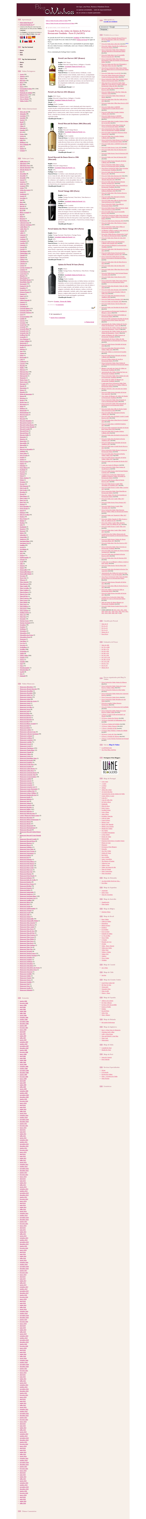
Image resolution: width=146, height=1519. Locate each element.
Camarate (23, 235)
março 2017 (23, 1275)
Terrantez (22, 576)
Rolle (21, 525)
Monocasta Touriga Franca (28, 953)
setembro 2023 (24, 1434)
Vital (21, 663)
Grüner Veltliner (24, 341)
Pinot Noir (23, 502)
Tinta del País (24, 596)
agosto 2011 (23, 1138)
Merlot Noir (23, 402)
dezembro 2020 (24, 1366)
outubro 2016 (24, 1264)
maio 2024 (23, 1450)
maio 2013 (23, 1181)
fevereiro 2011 (24, 1125)
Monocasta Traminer (26, 959)
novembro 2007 (24, 1046)
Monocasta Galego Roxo (27, 770)
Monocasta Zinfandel (26, 990)
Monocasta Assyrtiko (26, 707)
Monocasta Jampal (25, 803)
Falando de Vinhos (107, 933)
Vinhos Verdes (24, 101)
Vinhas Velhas (24, 655)
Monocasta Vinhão (25, 976)
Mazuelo (22, 392)
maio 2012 (23, 1156)
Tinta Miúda (23, 602)
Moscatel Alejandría (26, 421)
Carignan (22, 239)
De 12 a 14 (105, 630)
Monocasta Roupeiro (26, 888)
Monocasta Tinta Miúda (27, 939)
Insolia (22, 347)
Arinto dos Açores (25, 190)
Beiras (22, 82)
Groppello (23, 337)
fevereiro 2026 (24, 1493)
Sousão (22, 555)
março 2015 (23, 1226)
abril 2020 (23, 1350)
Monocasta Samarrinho (27, 892)
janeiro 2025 (23, 1466)
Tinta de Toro (24, 594)
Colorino (22, 263)
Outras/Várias (24, 461)
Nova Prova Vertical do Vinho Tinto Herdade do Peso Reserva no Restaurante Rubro (115, 577)
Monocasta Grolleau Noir (27, 791)
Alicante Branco (24, 169)
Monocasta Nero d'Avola (27, 851)
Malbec (22, 367)
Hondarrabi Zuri (25, 345)
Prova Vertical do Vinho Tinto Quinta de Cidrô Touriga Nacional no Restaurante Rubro (115, 363)
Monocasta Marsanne (26, 817)
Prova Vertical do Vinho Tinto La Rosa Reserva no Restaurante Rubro (113, 165)
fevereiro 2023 (24, 1419)
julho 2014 (23, 1209)
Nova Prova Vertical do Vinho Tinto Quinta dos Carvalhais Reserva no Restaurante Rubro (115, 68)
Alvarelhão (23, 174)
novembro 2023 (24, 1438)
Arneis (22, 192)
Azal (21, 200)
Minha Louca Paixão (108, 826)
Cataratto (22, 245)
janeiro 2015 (23, 1221)
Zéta (21, 674)
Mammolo (23, 378)
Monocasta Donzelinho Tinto (28, 758)
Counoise (22, 269)
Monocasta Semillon (26, 900)
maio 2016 (23, 1254)
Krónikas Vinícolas (107, 816)
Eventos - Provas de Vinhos (62, 301)
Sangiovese (23, 539)
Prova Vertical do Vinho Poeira (111, 697)
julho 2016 (23, 1258)
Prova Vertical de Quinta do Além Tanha (113, 690)
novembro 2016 (24, 1266)
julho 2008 (23, 1062)
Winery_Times (106, 993)
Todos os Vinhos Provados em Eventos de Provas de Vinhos (60, 23)
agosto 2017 (23, 1285)
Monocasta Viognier (25, 978)
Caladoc (22, 231)
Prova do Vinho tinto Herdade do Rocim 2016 (115, 435)
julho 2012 (23, 1160)
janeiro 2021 (23, 1368)
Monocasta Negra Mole (26, 849)
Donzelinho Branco (25, 280)
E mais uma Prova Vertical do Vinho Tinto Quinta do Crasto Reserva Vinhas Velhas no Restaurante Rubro (114, 385)
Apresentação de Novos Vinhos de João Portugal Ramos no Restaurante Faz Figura (114, 339)
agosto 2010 (23, 1113)
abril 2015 (23, 1228)
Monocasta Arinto (25, 699)
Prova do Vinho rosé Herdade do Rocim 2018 (115, 307)
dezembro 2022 (24, 1415)
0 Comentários (60, 304)
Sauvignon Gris (24, 543)
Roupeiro (22, 529)
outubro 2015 (24, 1240)
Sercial (22, 547)
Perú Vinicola (105, 1059)
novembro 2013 (24, 1193)
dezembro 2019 (24, 1342)
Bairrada (22, 80)
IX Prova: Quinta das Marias (110, 718)
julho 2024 (23, 1454)
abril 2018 (23, 1301)
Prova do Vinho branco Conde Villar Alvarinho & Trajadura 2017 (112, 484)
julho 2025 (23, 1479)
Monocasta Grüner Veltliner (28, 793)
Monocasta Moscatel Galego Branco (30, 832)
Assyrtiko (22, 198)
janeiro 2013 (23, 1172)
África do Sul (24, 112)
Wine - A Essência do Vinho (109, 1076)
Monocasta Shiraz (25, 902)
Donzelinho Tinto (25, 282)
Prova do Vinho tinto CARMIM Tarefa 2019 (114, 144)
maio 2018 (23, 1303)
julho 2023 (23, 1430)
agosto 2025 (23, 1481)
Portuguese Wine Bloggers (109, 847)
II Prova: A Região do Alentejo (110, 736)
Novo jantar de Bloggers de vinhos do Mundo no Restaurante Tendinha (115, 397)
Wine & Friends (106, 869)
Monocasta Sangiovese (26, 894)
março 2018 (23, 1299)
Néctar (103, 1070)
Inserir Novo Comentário (58, 317)
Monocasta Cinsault (25, 752)
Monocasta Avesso (25, 709)
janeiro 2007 (23, 1025)
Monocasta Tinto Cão (26, 947)
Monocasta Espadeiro (26, 762)
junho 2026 (23, 1501)
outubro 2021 (24, 1387)
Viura (21, 666)
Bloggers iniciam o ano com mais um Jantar (114, 388)
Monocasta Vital (24, 984)
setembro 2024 (24, 1458)
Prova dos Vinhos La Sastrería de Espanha (114, 352)
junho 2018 (23, 1305)
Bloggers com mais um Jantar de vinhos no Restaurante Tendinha (114, 369)
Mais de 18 (105, 624)
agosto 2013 (23, 1187)
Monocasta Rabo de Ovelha (28, 880)
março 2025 (23, 1470)
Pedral (22, 476)
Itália (21, 140)
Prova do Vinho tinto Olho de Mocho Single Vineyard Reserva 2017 (114, 201)
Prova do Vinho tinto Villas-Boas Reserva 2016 (115, 269)
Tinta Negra (23, 604)
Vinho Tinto (105, 950)
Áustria (22, 120)
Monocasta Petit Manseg (27, 863)
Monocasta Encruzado (26, 760)
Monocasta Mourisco (26, 843)
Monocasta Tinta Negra (27, 929)
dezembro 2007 (24, 1048)
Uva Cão (22, 643)
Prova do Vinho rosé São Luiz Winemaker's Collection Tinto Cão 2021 (114, 65)
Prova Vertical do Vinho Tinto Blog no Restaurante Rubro (113, 205)
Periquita (22, 482)
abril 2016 (23, 1252)
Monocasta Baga (24, 713)
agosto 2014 (23, 1211)
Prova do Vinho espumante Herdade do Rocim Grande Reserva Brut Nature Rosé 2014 (115, 319)
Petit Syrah (23, 488)
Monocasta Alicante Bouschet (28, 689)
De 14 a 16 (105, 628)
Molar (21, 406)
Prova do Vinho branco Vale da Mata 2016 (114, 565)
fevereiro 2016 (24, 1248)
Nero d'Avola (23, 455)
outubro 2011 (23, 1142)
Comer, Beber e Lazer (108, 796)
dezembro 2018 (24, 1317)
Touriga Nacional (25, 623)
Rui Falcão (105, 855)
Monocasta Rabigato (26, 878)
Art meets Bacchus (107, 792)
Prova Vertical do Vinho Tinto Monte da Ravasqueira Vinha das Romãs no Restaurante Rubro (115, 60)
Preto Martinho (24, 506)
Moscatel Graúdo (25, 429)
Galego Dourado (24, 300)
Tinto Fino (23, 617)
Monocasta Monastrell (26, 826)
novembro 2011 (24, 1144)
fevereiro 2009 (24, 1076)
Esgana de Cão (24, 286)
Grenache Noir (24, 333)
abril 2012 (23, 1154)
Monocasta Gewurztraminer (28, 777)
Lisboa (30, 88)
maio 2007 (23, 1034)
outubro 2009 (24, 1093)
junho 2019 (23, 1330)
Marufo (22, 386)
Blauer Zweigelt (24, 212)
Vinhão (22, 653)
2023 (115, 610)
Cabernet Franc (24, 223)
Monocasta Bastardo (26, 719)
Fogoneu (22, 294)
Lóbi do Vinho (106, 818)
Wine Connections (107, 871)
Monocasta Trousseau (26, 972)
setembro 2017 (24, 1287)
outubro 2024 (24, 1460)
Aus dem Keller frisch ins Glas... (111, 881)
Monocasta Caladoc (25, 730)
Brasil (21, 122)
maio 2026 (23, 1499)
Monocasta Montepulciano (27, 828)
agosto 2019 (23, 1334)
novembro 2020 (24, 1364)
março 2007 (23, 1030)
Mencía (22, 396)
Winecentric (105, 1040)
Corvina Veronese (25, 267)
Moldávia (22, 142)
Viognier (22, 657)
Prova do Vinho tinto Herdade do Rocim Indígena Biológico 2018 (113, 190)
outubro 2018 (24, 1313)
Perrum (22, 484)
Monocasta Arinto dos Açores (28, 701)
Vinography (105, 987)
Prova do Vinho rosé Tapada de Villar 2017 (114, 515)
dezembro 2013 (24, 1195)
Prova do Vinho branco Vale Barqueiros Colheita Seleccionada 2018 (113, 242)
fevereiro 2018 (24, 1297)
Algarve (22, 78)
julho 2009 (23, 1087)
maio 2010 (23, 1107)
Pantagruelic (105, 839)
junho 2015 (23, 1232)
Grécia (22, 136)
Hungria (22, 138)
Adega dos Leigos (107, 790)
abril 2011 (23, 1130)
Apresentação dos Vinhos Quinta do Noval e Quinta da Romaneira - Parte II (114, 328)
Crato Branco (24, 272)
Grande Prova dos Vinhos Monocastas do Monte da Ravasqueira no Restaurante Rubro (115, 534)
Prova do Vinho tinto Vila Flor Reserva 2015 (114, 543)
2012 (126, 611)
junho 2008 (23, 1060)
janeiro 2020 (23, 1344)
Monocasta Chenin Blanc (27, 750)
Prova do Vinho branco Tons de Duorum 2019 (115, 153)
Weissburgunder (24, 668)
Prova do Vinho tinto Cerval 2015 (111, 73)
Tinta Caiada (23, 586)
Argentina (23, 116)
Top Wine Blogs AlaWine (109, 750)
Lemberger (23, 361)
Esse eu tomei (105, 931)
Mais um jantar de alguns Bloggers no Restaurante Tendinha (112, 603)
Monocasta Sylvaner (26, 910)
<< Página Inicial (89, 322)
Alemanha (23, 114)
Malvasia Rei (23, 376)
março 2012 (23, 1152)
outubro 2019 (24, 1338)
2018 (106, 611)
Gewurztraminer (25, 316)
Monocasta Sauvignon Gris (28, 898)
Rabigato (22, 512)
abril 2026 (23, 1497)
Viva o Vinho (105, 958)
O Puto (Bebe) (106, 834)
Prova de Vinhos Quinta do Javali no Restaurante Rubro (112, 360)
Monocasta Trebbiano (26, 961)
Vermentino (23, 651)
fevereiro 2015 (24, 1223)
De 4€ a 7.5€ (105, 663)
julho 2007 (23, 1038)
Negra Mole (23, 453)
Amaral (22, 180)
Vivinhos (104, 960)
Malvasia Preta (24, 374)
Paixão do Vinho (106, 837)
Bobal (21, 216)
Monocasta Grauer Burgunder (28, 789)
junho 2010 (23, 1109)
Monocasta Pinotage (26, 874)
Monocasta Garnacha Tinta (28, 774)
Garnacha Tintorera (26, 312)
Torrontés (22, 619)
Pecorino (22, 472)
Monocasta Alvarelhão (26, 691)
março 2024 (23, 1446)
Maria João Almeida (107, 824)
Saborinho (23, 535)
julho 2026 (23, 1503)
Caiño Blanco (24, 227)
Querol (22, 510)
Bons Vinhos (105, 919)
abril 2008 (23, 1056)
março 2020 (23, 1348)
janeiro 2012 (23, 1148)
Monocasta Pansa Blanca (27, 861)
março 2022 (23, 1397)
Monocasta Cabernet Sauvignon (29, 734)
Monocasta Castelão (25, 742)
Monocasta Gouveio (25, 781)
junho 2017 (23, 1281)
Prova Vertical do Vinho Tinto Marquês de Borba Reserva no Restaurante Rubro (114, 404)
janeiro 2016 (23, 1246)
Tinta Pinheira (24, 606)
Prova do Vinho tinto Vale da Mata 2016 (113, 266)
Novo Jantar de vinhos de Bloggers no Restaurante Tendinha (112, 380)
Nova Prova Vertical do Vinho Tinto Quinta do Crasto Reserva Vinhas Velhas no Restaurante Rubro (115, 217)
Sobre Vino (105, 1013)
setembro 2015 (24, 1238)
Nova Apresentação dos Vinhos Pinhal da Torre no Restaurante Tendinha (113, 129)
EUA (21, 132)
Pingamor (104, 845)
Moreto (22, 416)
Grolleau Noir (24, 335)
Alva (21, 171)
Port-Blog (104, 883)
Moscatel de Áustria (25, 423)
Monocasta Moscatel (26, 830)
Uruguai (22, 150)
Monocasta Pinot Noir (26, 872)
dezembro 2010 (24, 1121)
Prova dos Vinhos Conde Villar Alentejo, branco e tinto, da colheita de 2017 (113, 523)
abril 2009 (23, 1081)
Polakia (104, 1009)
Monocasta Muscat (25, 845)
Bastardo (22, 208)
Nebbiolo (22, 451)
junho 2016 (23, 1256)
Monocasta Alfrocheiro (26, 687)
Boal (21, 214)
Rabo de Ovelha (24, 514)
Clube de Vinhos (106, 921)
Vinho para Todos (107, 948)
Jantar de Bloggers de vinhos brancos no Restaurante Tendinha (113, 336)
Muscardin (23, 445)
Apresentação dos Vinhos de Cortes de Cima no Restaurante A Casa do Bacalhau (114, 573)
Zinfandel (22, 676)
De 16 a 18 (105, 626)
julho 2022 (23, 1405)
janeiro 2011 (23, 1123)
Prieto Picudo (24, 508)
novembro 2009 (24, 1095)
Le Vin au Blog (106, 936)
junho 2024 (23, 1452)
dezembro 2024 (24, 1464)
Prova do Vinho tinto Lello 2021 (111, 44)
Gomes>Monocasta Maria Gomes (29, 815)
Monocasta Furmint (25, 766)
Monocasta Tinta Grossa (27, 937)
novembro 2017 (24, 1291)
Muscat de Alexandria (26, 449)
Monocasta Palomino (26, 859)
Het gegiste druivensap (108, 1022)
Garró (21, 314)
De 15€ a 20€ (105, 655)
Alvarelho (22, 176)
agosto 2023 (23, 1432)
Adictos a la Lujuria (107, 1001)
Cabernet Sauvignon (26, 225)
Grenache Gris (24, 331)
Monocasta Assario (25, 705)
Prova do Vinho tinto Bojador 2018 (112, 290)
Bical (21, 210)
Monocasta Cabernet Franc (28, 732)
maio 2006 (23, 1009)
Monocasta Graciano (26, 783)
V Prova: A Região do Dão (109, 728)
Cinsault (22, 255)
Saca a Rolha (105, 857)
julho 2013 (23, 1185)
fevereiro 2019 (24, 1321)
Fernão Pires (23, 290)
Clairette (22, 257)
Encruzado (23, 284)
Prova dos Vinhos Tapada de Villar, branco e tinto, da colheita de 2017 (114, 519)
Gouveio (22, 321)
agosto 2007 (23, 1040)
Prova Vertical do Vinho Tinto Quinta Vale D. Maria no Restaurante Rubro (115, 80)
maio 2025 (23, 1475)
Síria (21, 553)
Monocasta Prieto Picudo (27, 876)
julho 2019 (23, 1332)
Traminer (22, 627)
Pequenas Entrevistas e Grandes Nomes (113, 841)
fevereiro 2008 (24, 1052)
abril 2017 (23, 1277)
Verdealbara (23, 647)
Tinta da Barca (24, 592)
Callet (21, 233)
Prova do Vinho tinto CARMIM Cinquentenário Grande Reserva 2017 (112, 107)
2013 (123, 611)
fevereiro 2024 (24, 1444)
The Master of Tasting (108, 861)
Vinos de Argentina (107, 894)
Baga (21, 202)
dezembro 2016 (24, 1268)
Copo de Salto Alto (107, 800)
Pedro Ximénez (24, 478)
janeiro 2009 (23, 1074)
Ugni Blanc (23, 641)
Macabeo (22, 365)
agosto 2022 (23, 1407)
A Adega (104, 785)
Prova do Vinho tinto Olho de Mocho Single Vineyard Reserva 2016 (114, 409)
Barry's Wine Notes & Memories (111, 1030)
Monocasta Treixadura (26, 963)
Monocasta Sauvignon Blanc (28, 896)
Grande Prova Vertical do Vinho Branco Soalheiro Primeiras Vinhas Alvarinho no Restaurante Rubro (113, 476)
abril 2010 (23, 1105)
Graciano (22, 323)
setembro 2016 (24, 1262)
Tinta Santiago (24, 610)
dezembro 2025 (24, 1489)
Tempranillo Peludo (25, 574)
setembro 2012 (24, 1164)
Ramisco (22, 516)
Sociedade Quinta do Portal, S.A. (75, 66)
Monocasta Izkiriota (26, 799)
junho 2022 (23, 1403)
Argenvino (105, 890)
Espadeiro (23, 288)
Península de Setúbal (26, 93)
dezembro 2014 (24, 1219)
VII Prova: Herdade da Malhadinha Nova (114, 720)
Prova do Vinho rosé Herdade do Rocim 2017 (115, 461)
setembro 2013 (24, 1189)
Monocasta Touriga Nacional (28, 955)
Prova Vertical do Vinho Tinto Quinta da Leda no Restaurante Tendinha (115, 376)
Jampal (22, 353)
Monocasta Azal (24, 711)
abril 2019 (23, 1326)
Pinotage (22, 504)
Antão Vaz (23, 184)
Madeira (22, 91)
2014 (119, 611)
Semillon (22, 545)
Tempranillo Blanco (25, 572)
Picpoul (22, 494)
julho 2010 (23, 1111)
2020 (125, 610)
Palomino (22, 465)
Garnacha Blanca (25, 308)
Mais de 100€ (105, 645)
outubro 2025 (24, 1485)
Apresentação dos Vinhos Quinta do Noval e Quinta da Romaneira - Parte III (114, 324)
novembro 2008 (24, 1070)
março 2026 (23, 1495)
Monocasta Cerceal (25, 744)
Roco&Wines (105, 1011)
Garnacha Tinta (24, 310)
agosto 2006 (23, 1015)
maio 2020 (23, 1352)
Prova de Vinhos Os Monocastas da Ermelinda (115, 707)
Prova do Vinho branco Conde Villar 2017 (114, 526)
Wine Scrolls (105, 991)
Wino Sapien (105, 904)
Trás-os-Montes (24, 99)
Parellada (22, 470)
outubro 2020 (24, 1362)
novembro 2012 (24, 1168)
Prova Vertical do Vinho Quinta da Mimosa (114, 682)
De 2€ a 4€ (105, 665)
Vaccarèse (23, 645)
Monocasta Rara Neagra (27, 884)
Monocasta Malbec (25, 809)
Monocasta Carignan (26, 736)
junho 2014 (23, 1207)
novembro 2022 (24, 1413)
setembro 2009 (24, 1091)
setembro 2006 (24, 1017)
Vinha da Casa (106, 863)
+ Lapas (104, 783)
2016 (113, 611)
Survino (104, 975)
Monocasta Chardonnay (27, 748)
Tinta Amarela (24, 582)
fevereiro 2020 (24, 1346)
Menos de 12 (105, 632)
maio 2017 (23, 1279)
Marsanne (23, 384)
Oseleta (22, 459)
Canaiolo (22, 237)
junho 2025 (23, 1477)
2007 (116, 613)
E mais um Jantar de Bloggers (110, 465)
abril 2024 (23, 1448)
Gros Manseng (24, 339)
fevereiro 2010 (24, 1101)
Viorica (22, 659)
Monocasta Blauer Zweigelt (28, 723)
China (21, 126)
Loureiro (22, 363)
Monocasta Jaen (24, 801)
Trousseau (23, 639)
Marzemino (23, 388)
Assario (22, 196)
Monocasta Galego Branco (27, 768)
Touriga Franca (24, 621)
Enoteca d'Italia (106, 1007)
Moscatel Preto (24, 431)
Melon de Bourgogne (26, 394)
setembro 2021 (24, 1385)
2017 (109, 611)
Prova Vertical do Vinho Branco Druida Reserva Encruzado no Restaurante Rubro (114, 257)
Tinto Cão (23, 614)
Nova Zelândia (24, 144)
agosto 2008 (23, 1064)
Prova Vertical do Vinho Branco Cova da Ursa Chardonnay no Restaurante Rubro (115, 140)
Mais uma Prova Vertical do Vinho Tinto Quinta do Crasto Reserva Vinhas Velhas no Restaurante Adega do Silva (114, 84)
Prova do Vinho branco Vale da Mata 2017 (114, 304)
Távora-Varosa (24, 97)
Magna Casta (105, 822)
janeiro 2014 (23, 1197)
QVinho (104, 944)
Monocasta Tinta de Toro (27, 931)
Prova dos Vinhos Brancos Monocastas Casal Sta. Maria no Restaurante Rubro (114, 235)
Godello (22, 318)
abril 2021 (23, 1375)
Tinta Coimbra (24, 590)
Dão (21, 84)
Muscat (22, 447)
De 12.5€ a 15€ (106, 657)
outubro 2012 (24, 1166)
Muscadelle (23, 443)
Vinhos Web (105, 954)
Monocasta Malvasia (26, 811)
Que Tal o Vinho (106, 851)
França (22, 134)
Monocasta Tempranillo (27, 919)
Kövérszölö (23, 357)
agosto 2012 (23, 1162)
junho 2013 (23, 1183)
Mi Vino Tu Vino (106, 985)
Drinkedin (105, 804)
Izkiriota (22, 349)
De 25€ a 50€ (105, 651)
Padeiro (22, 463)
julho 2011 (23, 1136)
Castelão (22, 243)
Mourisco (22, 439)
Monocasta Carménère (26, 740)
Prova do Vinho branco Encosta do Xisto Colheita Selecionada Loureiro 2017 (113, 253)
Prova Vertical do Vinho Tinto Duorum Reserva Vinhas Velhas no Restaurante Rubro (115, 510)
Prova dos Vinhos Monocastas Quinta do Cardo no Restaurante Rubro (113, 76)
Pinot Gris (23, 500)
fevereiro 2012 (24, 1150)
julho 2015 (23, 1234)
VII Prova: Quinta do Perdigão (111, 724)
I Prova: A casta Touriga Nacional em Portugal (115, 738)
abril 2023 (23, 1424)
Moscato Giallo (24, 435)
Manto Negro (24, 380)
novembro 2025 (24, 1487)
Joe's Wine (105, 968)
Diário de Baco (106, 925)
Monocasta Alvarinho (26, 693)
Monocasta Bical (24, 721)
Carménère (23, 241)
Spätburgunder (24, 557)
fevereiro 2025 (24, 1468)
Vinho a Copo (105, 865)
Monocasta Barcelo (25, 717)
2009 (109, 613)
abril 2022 (23, 1399)
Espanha (22, 130)
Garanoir (22, 304)
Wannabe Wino (106, 989)
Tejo (26, 95)
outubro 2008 (24, 1068)
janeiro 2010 (23, 1099)
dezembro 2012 (24, 1170)
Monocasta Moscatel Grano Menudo (30, 835)
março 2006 (23, 1005)
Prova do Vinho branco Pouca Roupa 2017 (114, 502)
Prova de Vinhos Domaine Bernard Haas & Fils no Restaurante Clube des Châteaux (114, 38)
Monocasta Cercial (25, 746)
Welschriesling (24, 670)
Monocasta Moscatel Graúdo (28, 839)
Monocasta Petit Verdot (27, 865)
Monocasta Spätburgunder (27, 908)
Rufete (22, 533)
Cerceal (22, 247)
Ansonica (22, 182)
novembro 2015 (24, 1242)
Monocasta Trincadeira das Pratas (30, 968)
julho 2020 (23, 1356)
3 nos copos (105, 781)
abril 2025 (23, 1473)
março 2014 (23, 1201)
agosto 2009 (23, 1089)
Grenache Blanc (24, 329)
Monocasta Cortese (25, 756)
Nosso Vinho (105, 938)
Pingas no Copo (106, 843)
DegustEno (105, 923)
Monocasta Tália (24, 914)
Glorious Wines (106, 912)
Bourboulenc (23, 220)
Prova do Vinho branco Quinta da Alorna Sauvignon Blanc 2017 (114, 540)
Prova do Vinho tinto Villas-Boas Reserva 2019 (115, 103)
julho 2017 (23, 1283)
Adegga (104, 788)
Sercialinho (23, 549)
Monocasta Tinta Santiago (27, 945)
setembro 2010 (24, 1115)
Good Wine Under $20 (108, 983)
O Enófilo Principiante (108, 832)
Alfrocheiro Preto (25, 165)
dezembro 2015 (24, 1244)
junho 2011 (23, 1134)
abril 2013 (23, 1179)
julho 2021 (23, 1381)
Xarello (22, 672)
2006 (120, 613)
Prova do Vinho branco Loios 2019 (112, 147)
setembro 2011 (24, 1140)
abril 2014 (23, 1203)
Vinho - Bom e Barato (108, 946)
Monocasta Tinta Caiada (27, 927)
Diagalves (22, 276)
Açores (22, 74)
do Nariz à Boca (106, 802)
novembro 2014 (24, 1217)
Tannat (22, 568)
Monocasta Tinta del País (27, 933)
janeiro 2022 (23, 1393)
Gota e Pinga (105, 812)
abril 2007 (23, 1032)
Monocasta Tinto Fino (26, 949)
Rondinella (23, 527)
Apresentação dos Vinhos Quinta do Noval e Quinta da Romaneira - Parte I (114, 332)
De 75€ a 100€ (106, 647)
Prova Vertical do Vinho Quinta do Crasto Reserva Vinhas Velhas (114, 687)
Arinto (22, 188)
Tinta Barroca (24, 584)
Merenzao (23, 398)
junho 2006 (23, 1011)
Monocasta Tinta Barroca (27, 925)
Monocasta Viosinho (26, 982)
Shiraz (22, 551)
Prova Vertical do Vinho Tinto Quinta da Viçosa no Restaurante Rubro (113, 125)
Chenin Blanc (24, 253)
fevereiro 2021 (24, 1370)
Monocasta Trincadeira (26, 965)
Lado (21, 359)
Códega (22, 259)
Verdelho (22, 649)
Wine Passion (105, 1078)
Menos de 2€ (105, 667)
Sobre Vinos (105, 892)
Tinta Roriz (23, 608)
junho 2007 (23, 1036)
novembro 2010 (24, 1119)
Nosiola (22, 457)
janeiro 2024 (23, 1442)
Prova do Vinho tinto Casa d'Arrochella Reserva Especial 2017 (113, 55)
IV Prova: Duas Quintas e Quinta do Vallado (114, 730)
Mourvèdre (23, 441)
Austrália (22, 118)
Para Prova (105, 634)
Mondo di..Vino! (106, 1050)
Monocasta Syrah (25, 912)
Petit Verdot (23, 490)
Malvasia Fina (24, 372)
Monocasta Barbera (25, 715)
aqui (39, 34)
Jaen (21, 351)
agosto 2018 (23, 1309)
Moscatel (22, 418)
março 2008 (23, 1054)
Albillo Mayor (24, 161)
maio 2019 (23, 1328)
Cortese (22, 265)
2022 (118, 610)
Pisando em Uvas (106, 942)
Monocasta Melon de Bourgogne (29, 819)
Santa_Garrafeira (107, 859)
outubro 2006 (24, 1019)
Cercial (22, 249)
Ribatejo (22, 95)
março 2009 (23, 1079)
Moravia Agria (24, 414)
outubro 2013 (24, 1191)
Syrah (21, 561)
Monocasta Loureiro (26, 805)
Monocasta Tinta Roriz (26, 943)
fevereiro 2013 (24, 1174)
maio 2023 (23, 1426)
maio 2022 (23, 1401)
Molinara (22, 408)
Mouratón (23, 437)
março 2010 (23, 1103)
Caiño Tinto (23, 229)
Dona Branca (24, 278)
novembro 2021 (24, 1389)
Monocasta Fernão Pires (27, 764)
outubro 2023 (24, 1436)
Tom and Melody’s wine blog (110, 1036)
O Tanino (104, 940)
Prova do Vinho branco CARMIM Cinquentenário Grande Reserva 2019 (112, 116)
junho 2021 (23, 1379)
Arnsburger (23, 194)
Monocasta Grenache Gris (27, 787)
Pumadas (104, 849)
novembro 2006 (24, 1021)
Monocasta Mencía (25, 821)
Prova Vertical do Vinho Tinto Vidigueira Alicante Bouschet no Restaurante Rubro (113, 50)
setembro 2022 (24, 1409)
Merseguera (23, 404)
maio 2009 (23, 1083)
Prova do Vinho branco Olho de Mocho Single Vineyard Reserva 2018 (115, 208)
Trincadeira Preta (25, 637)
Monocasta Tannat (25, 916)
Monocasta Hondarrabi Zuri (28, 795)
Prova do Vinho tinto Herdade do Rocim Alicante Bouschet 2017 (113, 178)
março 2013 (23, 1177)
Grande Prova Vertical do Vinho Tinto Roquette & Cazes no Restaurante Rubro (113, 597)
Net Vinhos (105, 830)
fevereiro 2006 (24, 1003)
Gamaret (22, 302)
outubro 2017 (24, 1289)
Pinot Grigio (23, 498)
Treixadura (23, 631)
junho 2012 (23, 1158)
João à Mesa (105, 814)
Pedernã (22, 474)
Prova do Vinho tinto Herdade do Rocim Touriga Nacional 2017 (113, 182)
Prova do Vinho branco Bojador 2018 (112, 299)
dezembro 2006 (24, 1023)
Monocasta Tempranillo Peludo (29, 921)
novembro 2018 (24, 1315)
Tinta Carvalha (24, 588)
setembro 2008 (24, 1066)
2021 (122, 610)
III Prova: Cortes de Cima (109, 734)
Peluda (22, 480)
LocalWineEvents (107, 748)
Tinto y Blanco (106, 1015)
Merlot (22, 400)
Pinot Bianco (23, 496)
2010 (106, 613)
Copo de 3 (104, 798)
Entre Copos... (106, 808)
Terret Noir (23, 578)
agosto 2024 (23, 1456)
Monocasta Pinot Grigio (27, 867)
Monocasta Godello (25, 779)
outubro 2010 (24, 1117)
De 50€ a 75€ (105, 649)
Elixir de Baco (106, 806)
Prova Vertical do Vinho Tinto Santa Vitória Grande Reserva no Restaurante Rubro (114, 281)
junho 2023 (23, 1428)
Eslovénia (22, 128)
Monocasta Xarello (25, 988)
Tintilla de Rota (24, 612)
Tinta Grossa (23, 600)
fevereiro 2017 (24, 1272)
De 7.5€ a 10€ (105, 661)
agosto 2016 (23, 1260)
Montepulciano (24, 412)
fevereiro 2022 (24, 1395)
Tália (21, 563)
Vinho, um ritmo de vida (109, 867)
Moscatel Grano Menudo (27, 427)
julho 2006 (23, 1013)
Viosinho (22, 661)
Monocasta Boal (24, 725)
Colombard (23, 261)
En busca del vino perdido (109, 1005)
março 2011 (23, 1128)
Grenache (22, 327)
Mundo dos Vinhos (107, 828)
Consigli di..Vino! (107, 1048)
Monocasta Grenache (26, 785)
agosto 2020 (23, 1358)
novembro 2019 (24, 1340)
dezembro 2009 (24, 1097)
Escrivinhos (105, 929)
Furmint (22, 298)
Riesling (22, 523)
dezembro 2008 (24, 1072)
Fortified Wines (106, 810)
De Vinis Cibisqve (107, 1003)
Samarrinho (23, 537)
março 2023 (23, 1421)
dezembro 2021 (24, 1391)
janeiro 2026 (23, 1491)
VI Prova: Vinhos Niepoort (109, 726)
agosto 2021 (23, 1383)
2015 (116, 611)
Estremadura (24, 88)
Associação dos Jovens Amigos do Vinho (113, 794)
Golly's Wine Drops (107, 1034)
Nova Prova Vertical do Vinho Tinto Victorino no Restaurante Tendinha (115, 169)
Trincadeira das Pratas (26, 635)
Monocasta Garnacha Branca (28, 772)
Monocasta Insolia (25, 797)
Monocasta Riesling (25, 886)
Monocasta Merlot (25, 823)
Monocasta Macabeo (26, 807)
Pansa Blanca (24, 467)
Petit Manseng (24, 486)
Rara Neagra (23, 519)
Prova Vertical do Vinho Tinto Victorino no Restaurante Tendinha (114, 547)
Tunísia (22, 148)
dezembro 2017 (24, 1293)
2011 (103, 613)
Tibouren (22, 580)
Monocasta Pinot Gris (26, 870)
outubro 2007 (24, 1044)
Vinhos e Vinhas (106, 952)
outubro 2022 (24, 1411)
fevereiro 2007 (24, 1028)
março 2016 (23, 1250)
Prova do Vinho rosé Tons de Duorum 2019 (114, 157)
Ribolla (22, 521)
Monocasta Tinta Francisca (28, 935)
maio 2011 (23, 1132)
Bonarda (22, 218)
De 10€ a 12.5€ (106, 659)
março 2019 (23, 1324)
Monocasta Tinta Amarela (27, 923)
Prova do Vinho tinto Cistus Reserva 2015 (114, 277)
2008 (113, 613)
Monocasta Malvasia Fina (27, 813)
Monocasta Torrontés (26, 951)
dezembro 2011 (24, 1146)
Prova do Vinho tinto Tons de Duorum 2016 (114, 558)
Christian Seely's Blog (108, 1032)
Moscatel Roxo (24, 433)
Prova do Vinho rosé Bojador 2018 (111, 301)
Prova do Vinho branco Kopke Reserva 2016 (114, 606)
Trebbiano (23, 629)
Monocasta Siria (24, 904)
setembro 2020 (24, 1360)
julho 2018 (23, 1307)
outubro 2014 (24, 1215)
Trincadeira (23, 633)
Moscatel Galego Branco (27, 425)
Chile (21, 124)
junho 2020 (23, 1354)
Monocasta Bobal (25, 728)
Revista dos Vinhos (107, 1074)
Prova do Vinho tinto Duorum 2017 (112, 176)
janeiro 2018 (23, 1295)
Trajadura (23, 625)
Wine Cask (105, 1038)
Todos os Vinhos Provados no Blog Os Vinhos (57, 20)
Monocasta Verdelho (26, 974)
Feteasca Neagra (24, 292)
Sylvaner (22, 559)
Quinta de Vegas (106, 853)
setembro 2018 (24, 1311)
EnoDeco (104, 927)
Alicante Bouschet (25, 167)
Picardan (22, 492)
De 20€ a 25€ (105, 653)
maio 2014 (23, 1205)
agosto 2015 (23, 1236)
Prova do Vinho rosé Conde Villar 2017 (113, 499)
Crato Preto (23, 274)
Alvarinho (23, 178)
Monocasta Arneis (25, 703)
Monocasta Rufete (25, 890)
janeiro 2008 (23, 1050)
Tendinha (76, 37)
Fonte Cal (22, 296)
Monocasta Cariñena (26, 738)
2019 (103, 611)
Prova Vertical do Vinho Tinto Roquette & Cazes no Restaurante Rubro (114, 400)
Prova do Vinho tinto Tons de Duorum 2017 (114, 149)
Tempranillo (23, 570)
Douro (21, 86)
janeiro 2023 (23, 1417)
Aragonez (22, 186)
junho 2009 (23, 1085)
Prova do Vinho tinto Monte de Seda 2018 (114, 238)
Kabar (22, 355)
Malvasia (22, 370)
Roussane (22, 531)
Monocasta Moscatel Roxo (27, 841)
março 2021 (23, 1372)
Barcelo (22, 206)
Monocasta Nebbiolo (26, 847)
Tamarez (22, 565)
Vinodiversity (105, 902)
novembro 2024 (24, 1462)
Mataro (22, 390)
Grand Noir (23, 325)
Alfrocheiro (23, 163)
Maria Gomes (24, 382)
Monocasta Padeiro (25, 855)
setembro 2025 (24, 1483)
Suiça (21, 146)
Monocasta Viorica (25, 980)
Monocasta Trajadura (26, 957)
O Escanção (105, 1072)
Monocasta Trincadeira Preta (28, 970)
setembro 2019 (24, 1336)
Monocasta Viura (25, 986)
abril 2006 (23, 1007)
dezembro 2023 (24, 1440)
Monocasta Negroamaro (27, 853)
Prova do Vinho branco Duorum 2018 (112, 221)
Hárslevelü (23, 343)
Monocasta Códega (25, 754)
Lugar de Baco (106, 820)
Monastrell (23, 410)
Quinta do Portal (82, 39)
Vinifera (104, 956)
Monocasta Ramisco (25, 882)
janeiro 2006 (23, 1001)
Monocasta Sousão (25, 906)
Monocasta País (24, 857)
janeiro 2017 (23, 1270)
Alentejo (22, 76)
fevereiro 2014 (24, 1199)
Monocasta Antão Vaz (26, 695)
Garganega (23, 306)
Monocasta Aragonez (26, 697)
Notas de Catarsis (107, 1057)
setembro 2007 (24, 1042)
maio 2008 (23, 1058)
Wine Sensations (106, 873)
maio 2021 (23, 1377)
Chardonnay (23, 251)
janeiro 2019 (23, 1319)
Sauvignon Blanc (25, 541)
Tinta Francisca (24, 598)
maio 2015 (23, 1230)
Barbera (22, 204)
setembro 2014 (24, 1213)
